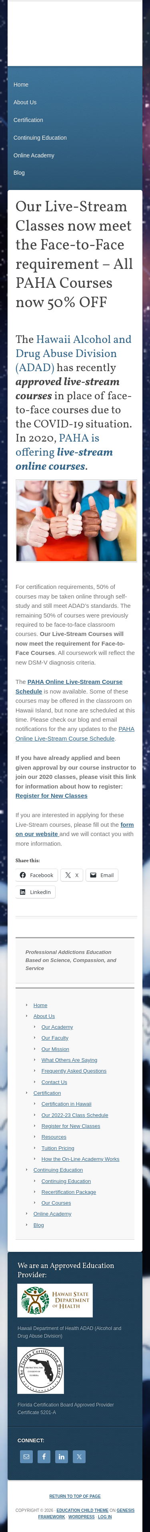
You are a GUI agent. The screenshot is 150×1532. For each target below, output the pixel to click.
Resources (54, 1137)
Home (21, 84)
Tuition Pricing (58, 1148)
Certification (28, 120)
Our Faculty (55, 1038)
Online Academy (34, 155)
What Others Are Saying (69, 1060)
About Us (25, 102)
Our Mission (55, 1049)
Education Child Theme (82, 1510)
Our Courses (56, 1203)
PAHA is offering (64, 453)
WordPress (81, 1517)
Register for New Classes (52, 795)
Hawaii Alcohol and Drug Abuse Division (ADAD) (74, 354)
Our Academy (57, 1027)
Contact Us (54, 1082)
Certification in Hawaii (67, 1104)
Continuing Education (40, 137)
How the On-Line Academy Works (81, 1159)
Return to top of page (74, 1496)
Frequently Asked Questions (74, 1071)
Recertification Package (69, 1192)
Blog (19, 172)
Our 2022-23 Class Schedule (75, 1115)
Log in (105, 1517)
